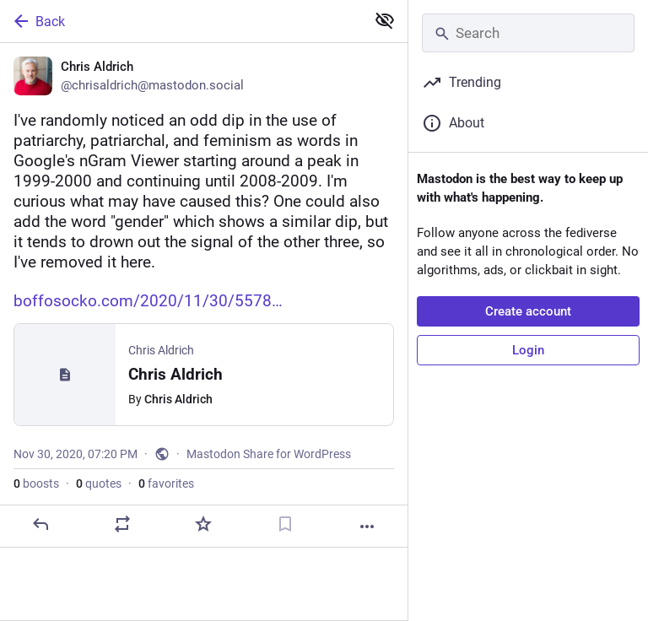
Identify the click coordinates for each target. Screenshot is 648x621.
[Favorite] (203, 524)
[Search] (528, 33)
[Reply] (40, 524)
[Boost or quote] (122, 524)
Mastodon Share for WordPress (268, 454)
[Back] (181, 21)
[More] (367, 526)
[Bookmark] (285, 524)
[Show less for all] (385, 20)
